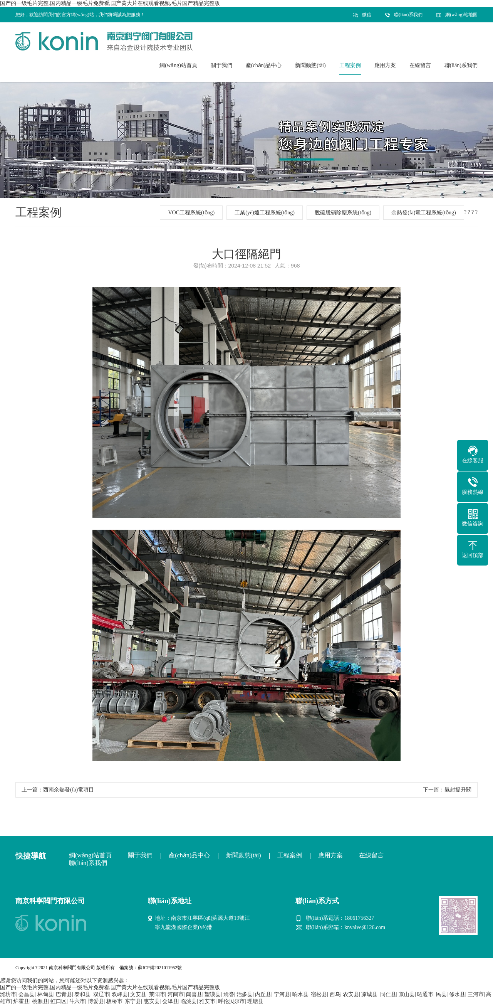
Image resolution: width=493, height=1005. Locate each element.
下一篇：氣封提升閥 (447, 790)
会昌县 (26, 994)
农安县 (351, 994)
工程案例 (289, 855)
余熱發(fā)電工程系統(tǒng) (423, 212)
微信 (366, 17)
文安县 (138, 994)
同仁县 (388, 994)
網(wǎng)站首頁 (90, 855)
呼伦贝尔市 (231, 1001)
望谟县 (213, 994)
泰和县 (82, 994)
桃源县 (40, 1001)
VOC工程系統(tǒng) (191, 212)
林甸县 (45, 994)
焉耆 (228, 994)
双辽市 (101, 994)
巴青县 (64, 994)
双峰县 (120, 994)
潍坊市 (8, 994)
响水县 (300, 994)
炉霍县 (21, 1001)
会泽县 (170, 1001)
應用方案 (330, 855)
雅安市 (207, 1001)
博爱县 (96, 1001)
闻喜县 (194, 994)
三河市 (476, 994)
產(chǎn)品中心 (189, 855)
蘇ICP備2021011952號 (160, 967)
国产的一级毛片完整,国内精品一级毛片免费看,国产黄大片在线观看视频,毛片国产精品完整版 (110, 3)
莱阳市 (157, 994)
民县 (441, 994)
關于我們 (140, 855)
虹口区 (58, 1001)
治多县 (244, 994)
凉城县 (369, 994)
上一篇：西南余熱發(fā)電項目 (58, 790)
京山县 (407, 994)
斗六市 (77, 1001)
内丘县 (263, 994)
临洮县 (189, 1001)
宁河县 (282, 994)
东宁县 (133, 1001)
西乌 (335, 994)
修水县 (457, 994)
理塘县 (255, 1001)
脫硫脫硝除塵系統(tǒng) (343, 212)
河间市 (176, 994)
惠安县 (152, 1001)
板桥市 (114, 1001)
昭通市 (425, 994)
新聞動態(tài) (243, 855)
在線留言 (371, 855)
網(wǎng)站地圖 (461, 14)
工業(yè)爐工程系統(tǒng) (265, 212)
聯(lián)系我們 (408, 14)
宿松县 (319, 994)
